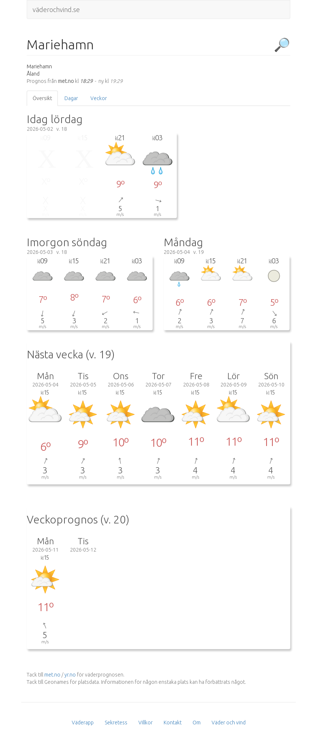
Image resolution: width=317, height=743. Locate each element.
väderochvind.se (56, 9)
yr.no (70, 675)
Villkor (145, 722)
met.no (52, 675)
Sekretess (116, 722)
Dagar (71, 98)
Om (197, 722)
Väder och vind (229, 722)
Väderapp (83, 722)
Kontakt (173, 722)
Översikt (42, 98)
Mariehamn (60, 44)
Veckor (98, 98)
